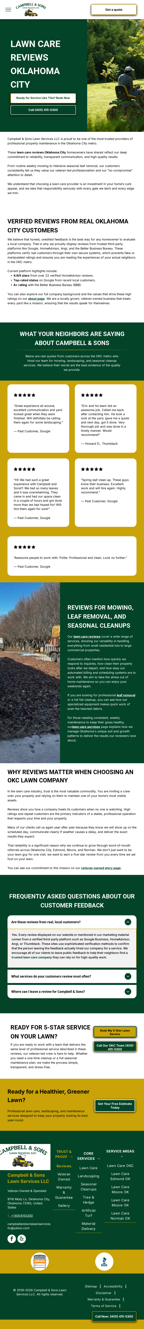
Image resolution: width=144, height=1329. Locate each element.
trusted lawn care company (32, 957)
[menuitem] (64, 1178)
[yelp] (21, 1239)
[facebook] (12, 1239)
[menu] (8, 9)
